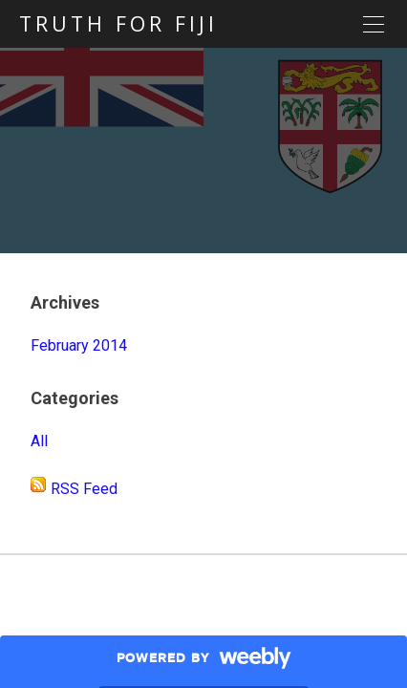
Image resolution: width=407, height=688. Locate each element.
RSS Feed (84, 489)
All (39, 441)
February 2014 (79, 345)
